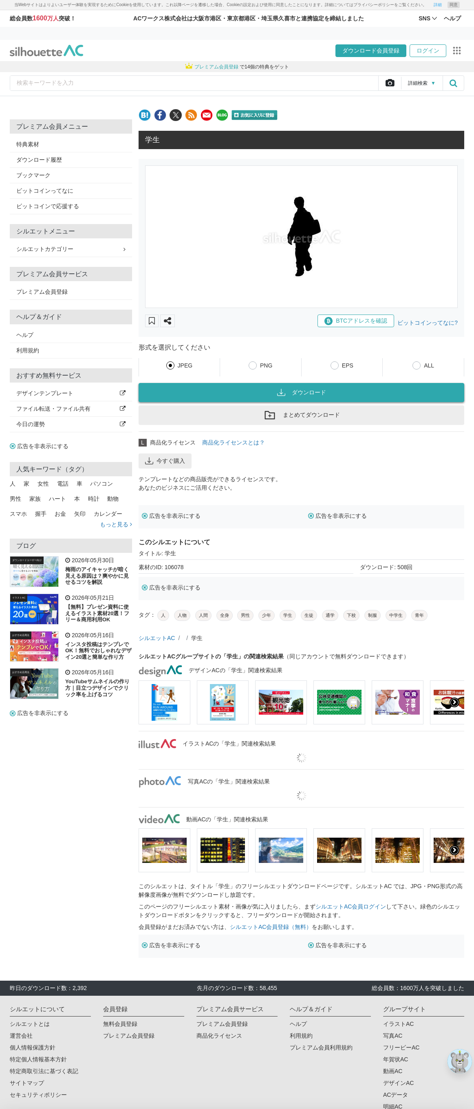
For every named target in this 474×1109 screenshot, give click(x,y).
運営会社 (21, 1035)
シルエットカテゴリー (71, 249)
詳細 (438, 4)
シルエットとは (30, 1024)
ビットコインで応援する (47, 206)
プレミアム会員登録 (42, 291)
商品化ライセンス (219, 1035)
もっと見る (116, 524)
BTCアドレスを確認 (355, 321)
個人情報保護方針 (32, 1047)
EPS (347, 365)
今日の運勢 (71, 424)
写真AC (392, 1035)
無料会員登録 (120, 1024)
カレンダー (108, 513)
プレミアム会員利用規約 (321, 1047)
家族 (35, 498)
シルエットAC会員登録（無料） (271, 927)
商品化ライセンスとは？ (233, 442)
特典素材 (27, 144)
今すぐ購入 (165, 461)
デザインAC (398, 1083)
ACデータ (395, 1094)
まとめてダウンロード (301, 415)
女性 (43, 483)
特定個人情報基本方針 (38, 1059)
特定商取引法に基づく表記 (44, 1071)
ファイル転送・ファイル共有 (71, 408)
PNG (266, 365)
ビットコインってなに (44, 190)
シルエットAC (157, 638)
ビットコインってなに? (427, 322)
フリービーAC (401, 1047)
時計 (93, 498)
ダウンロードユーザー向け (27, 560)
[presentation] (454, 702)
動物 (113, 498)
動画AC (392, 1071)
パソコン (101, 483)
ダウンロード (301, 392)
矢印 (80, 513)
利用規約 (27, 350)
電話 (62, 483)
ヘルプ (24, 335)
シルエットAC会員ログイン (350, 906)
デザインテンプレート (71, 393)
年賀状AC (395, 1059)
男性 (15, 498)
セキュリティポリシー (38, 1094)
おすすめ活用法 (20, 635)
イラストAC (18, 597)
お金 (60, 513)
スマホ (18, 513)
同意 (454, 4)
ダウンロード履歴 (39, 159)
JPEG (185, 365)
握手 (40, 513)
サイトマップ (27, 1083)
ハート (57, 498)
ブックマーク (33, 175)
